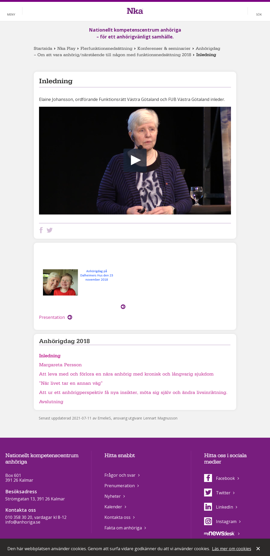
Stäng (258, 549)
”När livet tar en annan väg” (71, 383)
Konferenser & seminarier (164, 48)
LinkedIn (218, 507)
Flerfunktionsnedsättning (106, 48)
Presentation (52, 317)
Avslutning (51, 401)
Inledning (49, 356)
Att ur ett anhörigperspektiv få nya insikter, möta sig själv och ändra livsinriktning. (133, 392)
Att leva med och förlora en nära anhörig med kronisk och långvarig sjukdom (126, 374)
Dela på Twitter (51, 230)
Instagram (220, 521)
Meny (11, 14)
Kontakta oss (117, 517)
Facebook (219, 478)
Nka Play (66, 48)
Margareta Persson (60, 365)
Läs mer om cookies (231, 549)
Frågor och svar (120, 475)
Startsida (43, 48)
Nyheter (112, 496)
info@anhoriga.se (22, 522)
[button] (135, 160)
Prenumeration (119, 486)
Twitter (217, 493)
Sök (259, 14)
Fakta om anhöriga (123, 528)
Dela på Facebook (42, 230)
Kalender (113, 507)
